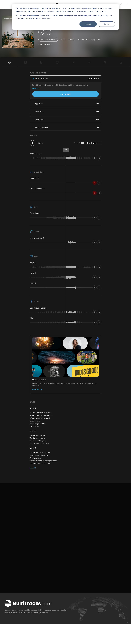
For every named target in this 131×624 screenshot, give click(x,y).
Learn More (36, 88)
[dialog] (65, 17)
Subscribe (65, 94)
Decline (106, 24)
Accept (88, 24)
